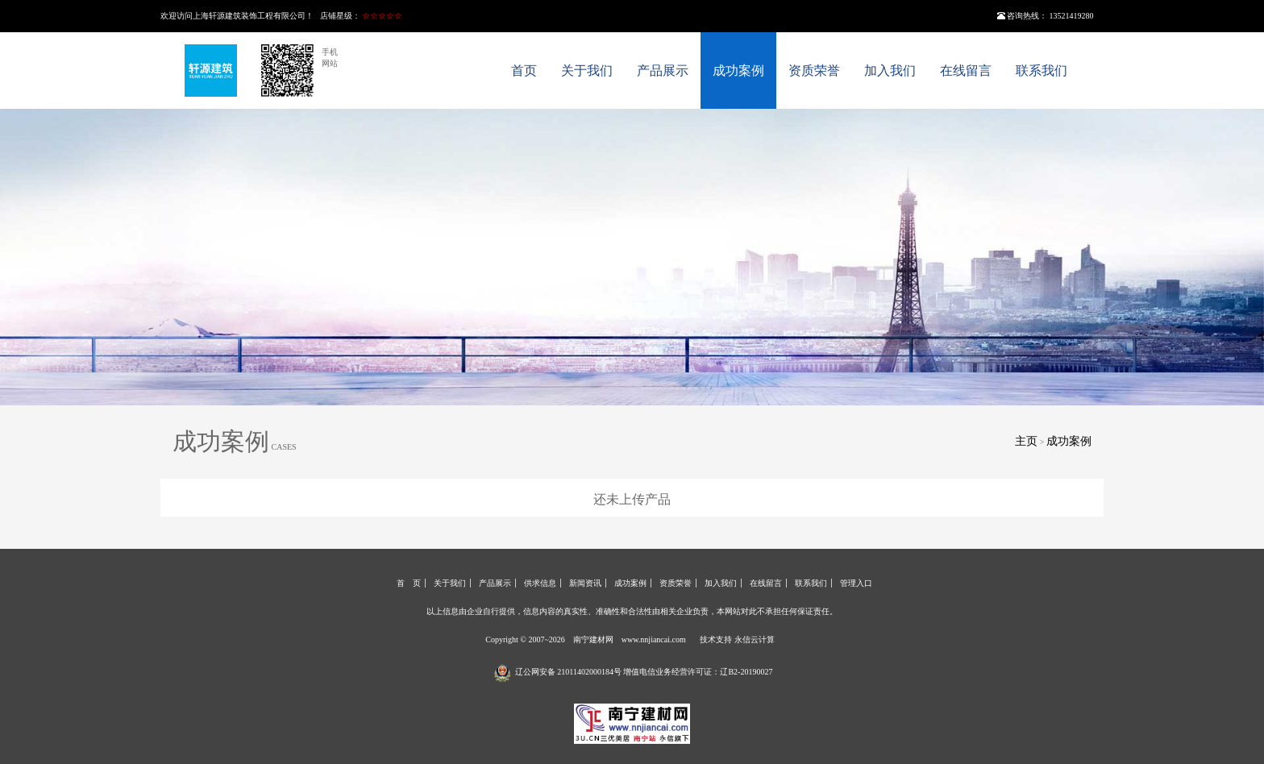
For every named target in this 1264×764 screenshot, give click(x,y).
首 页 (409, 583)
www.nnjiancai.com (654, 639)
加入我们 (890, 70)
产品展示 (662, 70)
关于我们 (587, 70)
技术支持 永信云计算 (737, 639)
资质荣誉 (814, 70)
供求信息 (540, 583)
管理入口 (856, 583)
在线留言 (966, 70)
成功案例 (738, 70)
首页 (524, 70)
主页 (1026, 441)
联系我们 (1041, 70)
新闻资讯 (585, 583)
